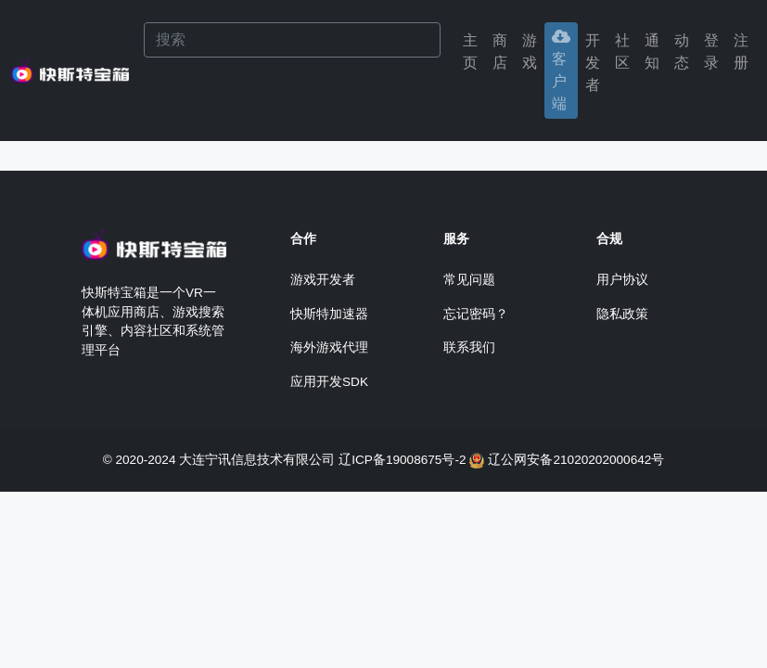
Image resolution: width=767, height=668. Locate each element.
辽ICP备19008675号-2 (402, 460)
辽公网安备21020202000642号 (576, 460)
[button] (711, 52)
